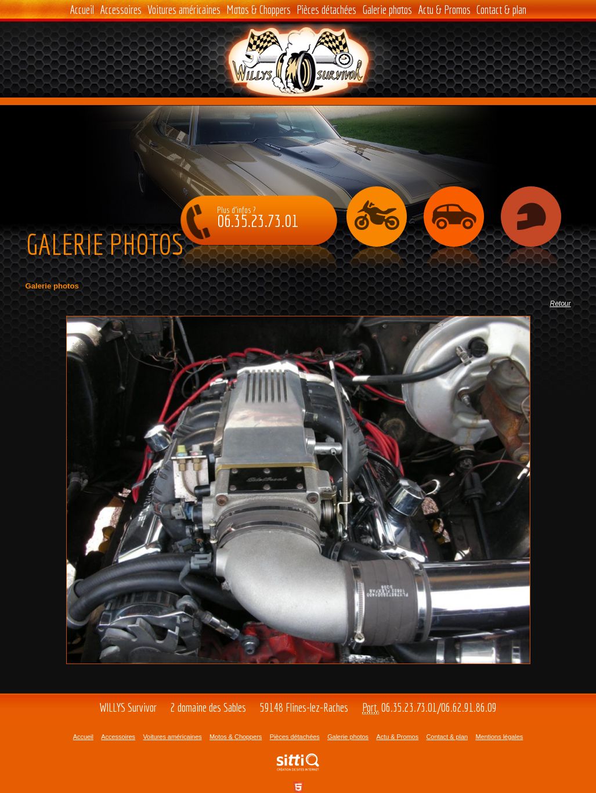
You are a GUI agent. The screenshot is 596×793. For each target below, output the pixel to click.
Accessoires (121, 9)
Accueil (82, 9)
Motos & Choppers (258, 9)
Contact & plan (501, 9)
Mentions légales (499, 736)
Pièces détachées (326, 9)
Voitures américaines (184, 9)
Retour (560, 304)
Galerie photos (387, 9)
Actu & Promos (444, 9)
